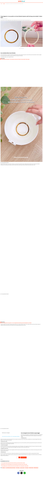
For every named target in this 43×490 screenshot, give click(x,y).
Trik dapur (26, 467)
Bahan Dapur (36, 467)
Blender (4, 467)
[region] (21, 10)
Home (1, 3)
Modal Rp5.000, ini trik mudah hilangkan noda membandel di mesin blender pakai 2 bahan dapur (14, 464)
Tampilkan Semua (23, 457)
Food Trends (22, 467)
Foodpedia (4, 3)
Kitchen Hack (31, 467)
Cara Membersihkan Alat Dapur (10, 467)
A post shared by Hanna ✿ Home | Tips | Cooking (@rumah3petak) (10, 436)
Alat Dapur (17, 467)
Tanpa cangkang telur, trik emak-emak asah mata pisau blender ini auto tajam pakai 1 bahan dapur (14, 465)
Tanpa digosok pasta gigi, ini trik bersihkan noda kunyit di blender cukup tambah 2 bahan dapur (15, 59)
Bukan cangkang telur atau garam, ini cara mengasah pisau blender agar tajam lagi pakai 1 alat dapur (16, 322)
